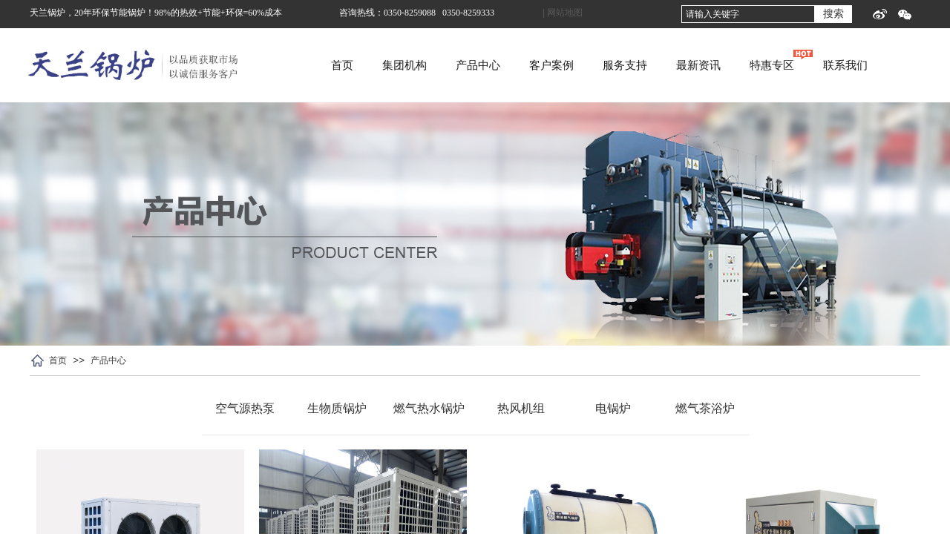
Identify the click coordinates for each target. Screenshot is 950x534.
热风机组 (521, 408)
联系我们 (887, 65)
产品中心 (519, 65)
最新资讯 (740, 65)
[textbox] (748, 14)
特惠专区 (813, 65)
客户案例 (593, 65)
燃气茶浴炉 (705, 408)
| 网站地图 (563, 12)
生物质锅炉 (337, 408)
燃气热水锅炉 (429, 408)
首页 (384, 65)
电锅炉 (613, 408)
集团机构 (446, 65)
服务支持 (666, 65)
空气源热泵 (245, 408)
